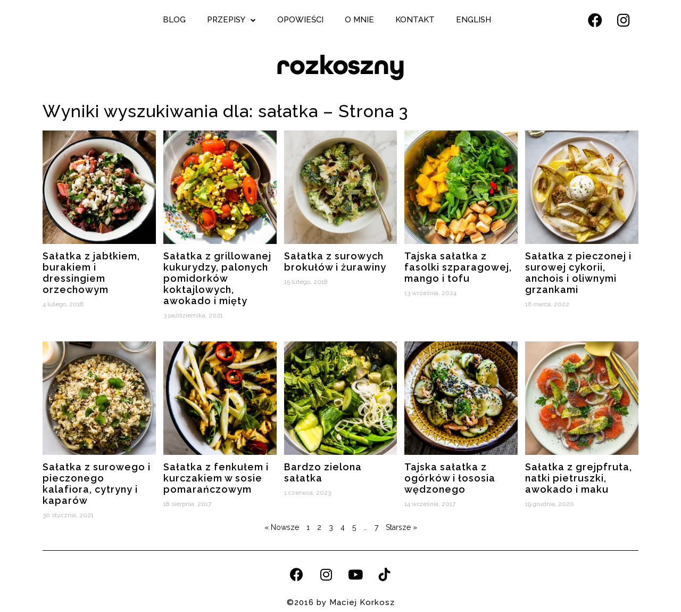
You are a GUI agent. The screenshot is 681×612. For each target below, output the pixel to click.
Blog (174, 20)
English (473, 20)
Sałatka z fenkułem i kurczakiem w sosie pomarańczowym (216, 478)
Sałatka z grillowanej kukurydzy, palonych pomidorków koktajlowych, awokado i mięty (217, 278)
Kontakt (415, 20)
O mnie (359, 20)
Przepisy (231, 20)
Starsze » (401, 527)
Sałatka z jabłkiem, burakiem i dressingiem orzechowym (91, 272)
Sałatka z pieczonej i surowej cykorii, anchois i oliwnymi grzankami (578, 272)
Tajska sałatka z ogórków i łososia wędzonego (449, 478)
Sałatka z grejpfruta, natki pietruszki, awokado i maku (578, 478)
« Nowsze (281, 527)
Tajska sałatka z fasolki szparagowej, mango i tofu (458, 267)
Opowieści (300, 20)
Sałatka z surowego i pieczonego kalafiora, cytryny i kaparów (97, 483)
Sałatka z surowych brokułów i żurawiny (335, 261)
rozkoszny (340, 65)
